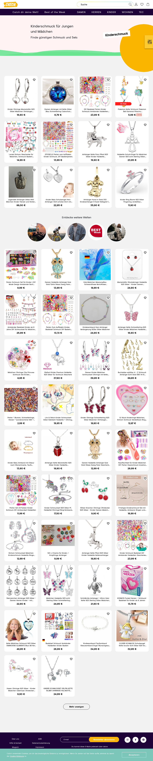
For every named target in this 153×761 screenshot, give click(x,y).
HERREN (96, 12)
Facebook (135, 740)
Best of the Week (55, 12)
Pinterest (143, 740)
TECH (142, 12)
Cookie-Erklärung (17, 756)
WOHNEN (127, 12)
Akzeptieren (134, 754)
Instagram (127, 740)
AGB (40, 739)
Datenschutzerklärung (41, 743)
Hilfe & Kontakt (15, 743)
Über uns (15, 739)
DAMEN (81, 12)
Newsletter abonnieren (104, 739)
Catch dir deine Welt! (26, 12)
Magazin (15, 747)
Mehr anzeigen (76, 709)
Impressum (40, 747)
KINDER (111, 12)
